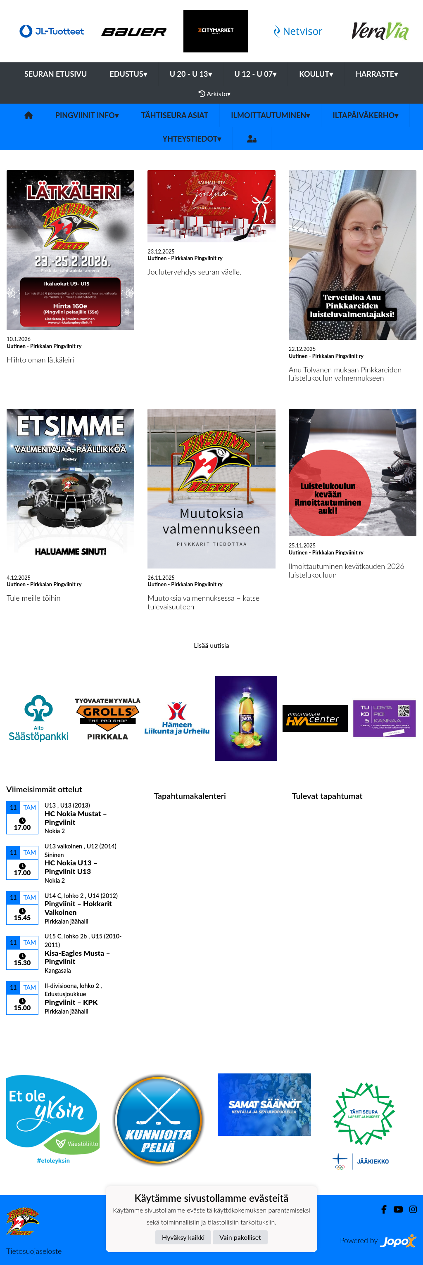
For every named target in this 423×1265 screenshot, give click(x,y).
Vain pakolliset (240, 1237)
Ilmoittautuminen (270, 115)
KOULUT (316, 73)
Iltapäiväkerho (365, 115)
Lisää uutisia (211, 645)
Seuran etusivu (55, 73)
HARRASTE (377, 73)
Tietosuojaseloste (34, 1251)
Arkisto (215, 94)
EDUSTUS (128, 73)
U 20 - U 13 (191, 73)
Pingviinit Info (87, 115)
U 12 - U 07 (256, 73)
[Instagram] (410, 1209)
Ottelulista (27, 1029)
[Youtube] (395, 1209)
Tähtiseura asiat (175, 115)
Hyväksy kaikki (183, 1237)
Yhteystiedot (192, 138)
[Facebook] (381, 1209)
